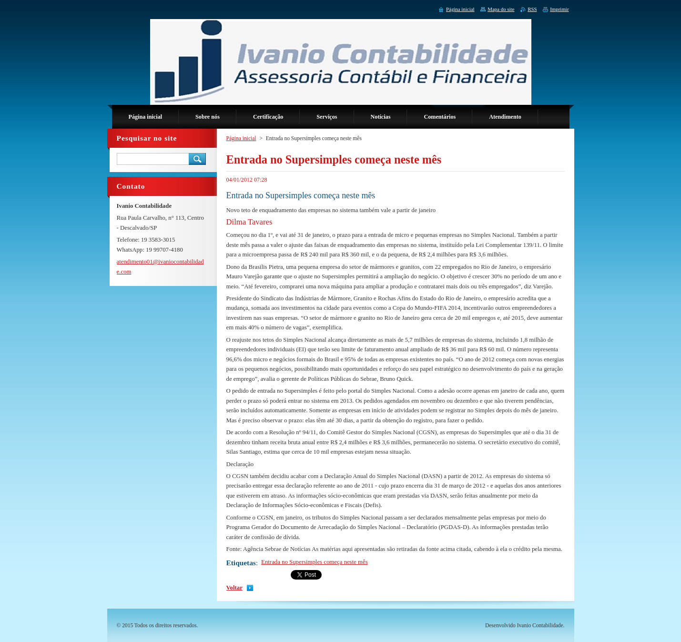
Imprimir (559, 9)
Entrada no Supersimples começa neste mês (314, 562)
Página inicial (241, 138)
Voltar (234, 587)
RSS (532, 9)
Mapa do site (501, 9)
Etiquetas (241, 563)
